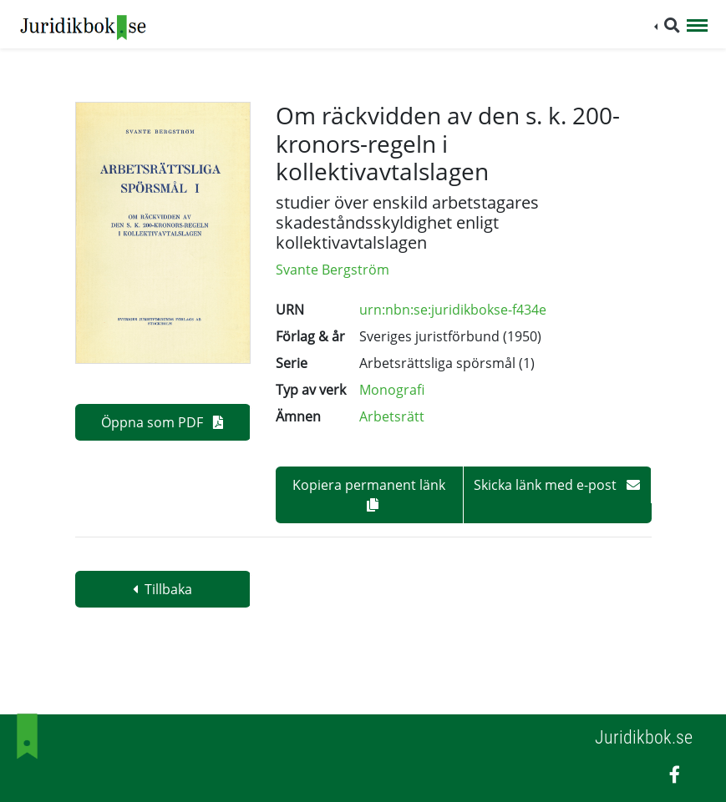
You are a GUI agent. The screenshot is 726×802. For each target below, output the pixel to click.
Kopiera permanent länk (368, 494)
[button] (667, 25)
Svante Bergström (332, 269)
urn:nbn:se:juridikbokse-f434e (452, 309)
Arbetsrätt (391, 416)
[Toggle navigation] (697, 27)
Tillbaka (162, 589)
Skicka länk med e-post (557, 485)
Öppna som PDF (162, 422)
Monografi (391, 390)
